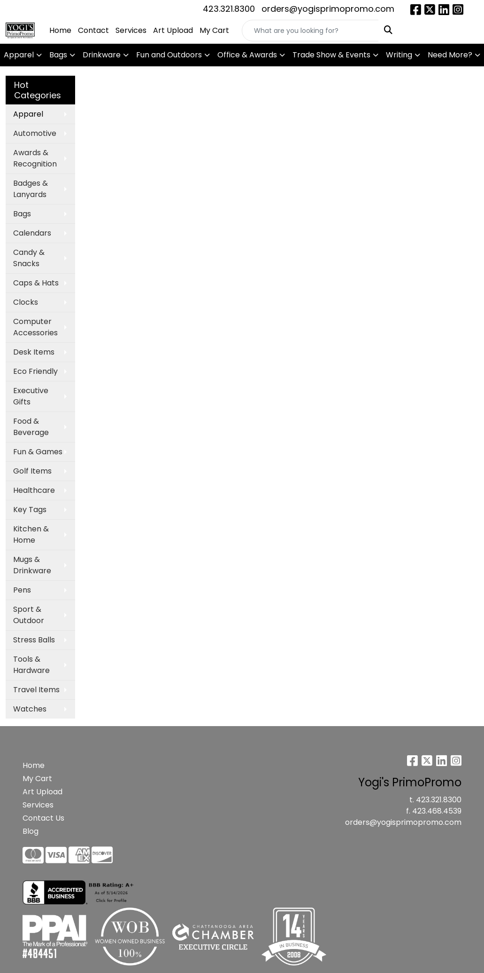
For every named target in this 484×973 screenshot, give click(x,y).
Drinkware (102, 54)
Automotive (34, 133)
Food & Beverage (31, 427)
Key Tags (29, 509)
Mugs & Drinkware (32, 565)
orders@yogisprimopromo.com (327, 9)
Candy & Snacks (29, 258)
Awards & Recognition (35, 158)
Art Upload (173, 30)
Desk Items (33, 352)
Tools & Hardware (31, 665)
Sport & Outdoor (28, 615)
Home (60, 30)
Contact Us (43, 818)
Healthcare (34, 490)
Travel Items (36, 689)
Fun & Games (37, 451)
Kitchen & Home (31, 534)
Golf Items (32, 471)
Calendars (32, 233)
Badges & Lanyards (30, 189)
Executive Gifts (30, 396)
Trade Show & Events (331, 54)
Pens (22, 590)
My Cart (214, 30)
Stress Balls (34, 639)
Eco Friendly (35, 371)
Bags (58, 54)
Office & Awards (247, 54)
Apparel (19, 54)
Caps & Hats (36, 282)
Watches (29, 709)
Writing (399, 54)
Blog (30, 831)
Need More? (450, 54)
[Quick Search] (310, 30)
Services (130, 30)
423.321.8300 (229, 9)
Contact (93, 30)
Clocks (25, 302)
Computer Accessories (35, 327)
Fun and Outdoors (169, 54)
